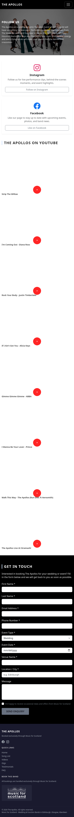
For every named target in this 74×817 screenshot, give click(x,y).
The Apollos (12, 4)
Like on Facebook (37, 127)
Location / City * (10, 669)
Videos (5, 759)
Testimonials (7, 766)
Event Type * (8, 632)
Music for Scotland (33, 736)
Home (4, 752)
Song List (6, 756)
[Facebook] (3, 741)
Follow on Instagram (37, 89)
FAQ (4, 770)
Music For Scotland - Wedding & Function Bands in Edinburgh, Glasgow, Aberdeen (34, 812)
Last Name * (8, 596)
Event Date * (8, 644)
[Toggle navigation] (68, 4)
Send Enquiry (15, 711)
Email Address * (10, 608)
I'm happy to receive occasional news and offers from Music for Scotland (37, 703)
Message (6, 681)
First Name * (8, 583)
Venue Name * (9, 657)
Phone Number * (11, 620)
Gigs (4, 763)
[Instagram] (7, 741)
